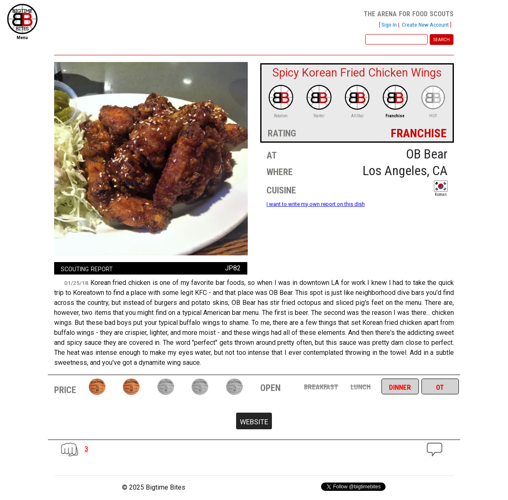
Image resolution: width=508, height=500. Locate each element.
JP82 (233, 268)
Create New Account (425, 24)
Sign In (389, 24)
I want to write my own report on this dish (315, 204)
